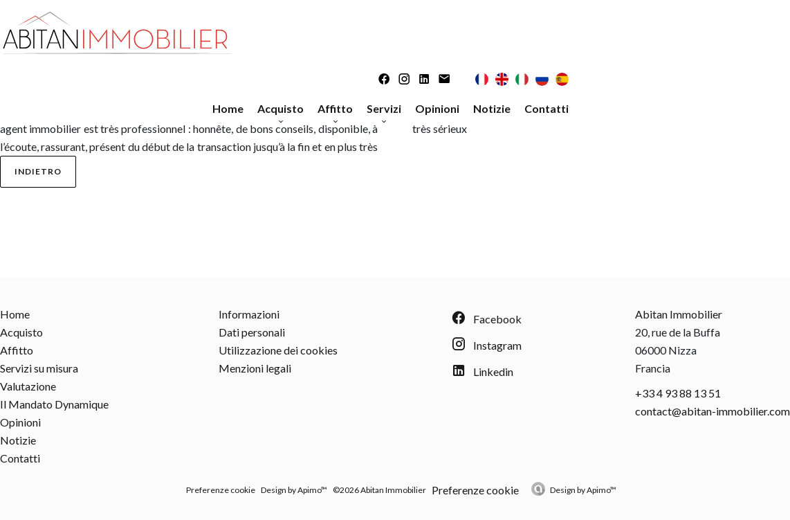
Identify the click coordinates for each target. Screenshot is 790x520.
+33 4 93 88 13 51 (678, 393)
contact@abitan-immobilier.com (712, 411)
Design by (583, 490)
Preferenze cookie (220, 490)
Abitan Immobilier (678, 314)
